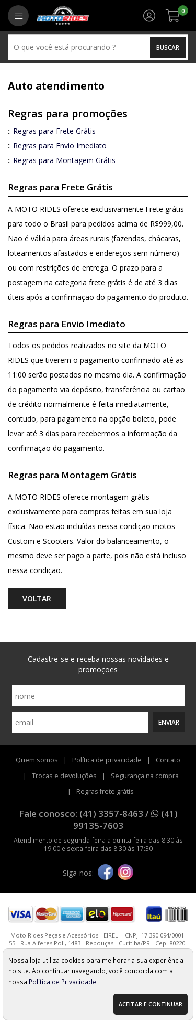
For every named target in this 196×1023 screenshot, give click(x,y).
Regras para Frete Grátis (54, 131)
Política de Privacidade (62, 981)
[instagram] (125, 873)
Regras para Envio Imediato (60, 145)
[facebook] (105, 873)
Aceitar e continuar (150, 1004)
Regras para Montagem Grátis (64, 160)
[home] (63, 15)
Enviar (168, 722)
